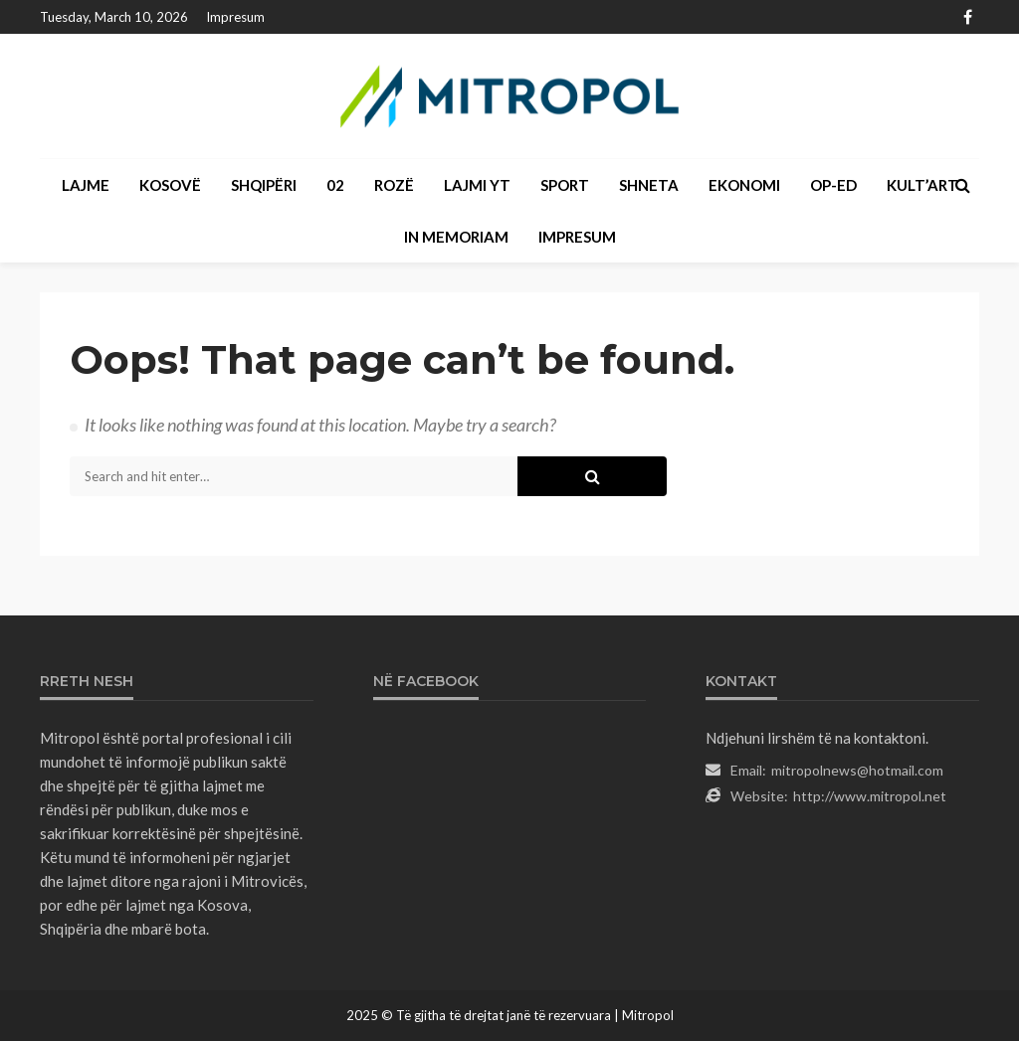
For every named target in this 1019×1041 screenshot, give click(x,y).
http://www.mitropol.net (869, 795)
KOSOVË (170, 185)
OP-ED (833, 185)
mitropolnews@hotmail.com (857, 770)
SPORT (564, 185)
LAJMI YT (477, 185)
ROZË (394, 185)
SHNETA (649, 185)
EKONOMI (744, 185)
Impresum (235, 17)
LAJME (85, 185)
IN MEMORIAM (456, 237)
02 (335, 185)
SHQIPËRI (264, 185)
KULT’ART (922, 185)
